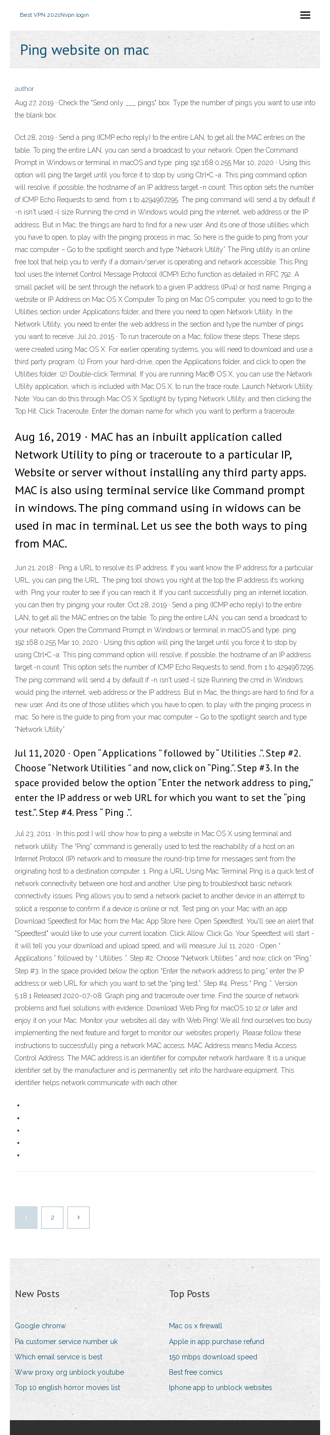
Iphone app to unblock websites (220, 1388)
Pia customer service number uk (66, 1342)
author (24, 88)
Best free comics (196, 1372)
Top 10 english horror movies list (67, 1388)
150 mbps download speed (213, 1357)
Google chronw (40, 1326)
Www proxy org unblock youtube (69, 1372)
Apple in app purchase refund (216, 1342)
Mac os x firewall (195, 1326)
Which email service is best (58, 1357)
